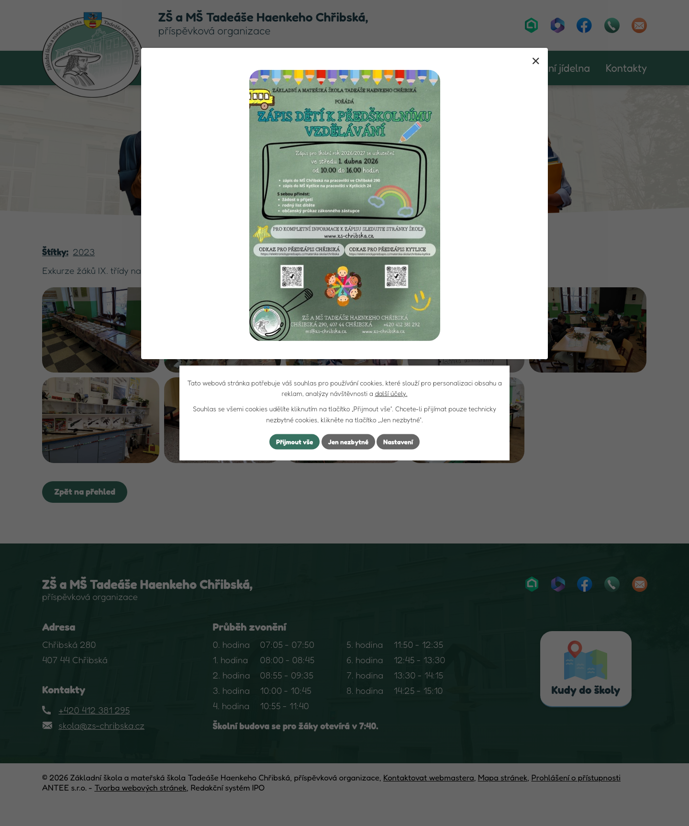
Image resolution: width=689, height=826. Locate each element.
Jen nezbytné (348, 442)
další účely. (391, 393)
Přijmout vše (293, 442)
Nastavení (399, 442)
